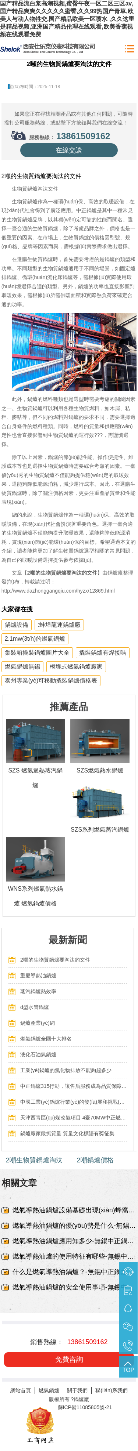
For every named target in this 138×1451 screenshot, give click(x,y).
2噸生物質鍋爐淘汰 (34, 1160)
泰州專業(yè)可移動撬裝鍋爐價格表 (51, 680)
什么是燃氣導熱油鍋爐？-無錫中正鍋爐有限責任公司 (75, 1271)
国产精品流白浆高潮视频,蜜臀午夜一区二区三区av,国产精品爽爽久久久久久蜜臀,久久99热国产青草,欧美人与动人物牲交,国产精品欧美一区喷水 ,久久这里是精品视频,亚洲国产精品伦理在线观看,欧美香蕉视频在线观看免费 (67, 18)
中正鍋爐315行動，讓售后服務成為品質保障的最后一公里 (73, 1086)
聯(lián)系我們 (111, 1390)
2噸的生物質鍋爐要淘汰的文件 (55, 960)
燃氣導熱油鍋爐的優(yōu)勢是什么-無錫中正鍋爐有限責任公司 (75, 1225)
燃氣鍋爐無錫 (22, 666)
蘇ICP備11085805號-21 (85, 1407)
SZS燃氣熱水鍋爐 (100, 770)
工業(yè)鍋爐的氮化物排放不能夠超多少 (66, 1070)
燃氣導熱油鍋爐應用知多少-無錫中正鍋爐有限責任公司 (75, 1241)
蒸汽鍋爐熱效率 (38, 991)
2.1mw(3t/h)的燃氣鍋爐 (35, 639)
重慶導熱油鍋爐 (38, 975)
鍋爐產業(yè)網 (37, 1023)
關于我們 (77, 1390)
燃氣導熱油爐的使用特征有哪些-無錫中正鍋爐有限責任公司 (75, 1256)
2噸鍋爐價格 (95, 1160)
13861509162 (83, 136)
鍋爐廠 (81, 1399)
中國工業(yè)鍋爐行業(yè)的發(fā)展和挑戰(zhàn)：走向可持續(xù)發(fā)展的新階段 (73, 1102)
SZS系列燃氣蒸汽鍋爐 (100, 829)
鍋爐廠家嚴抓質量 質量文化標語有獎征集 (67, 1133)
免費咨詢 (69, 1359)
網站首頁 (20, 1390)
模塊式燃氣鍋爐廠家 (76, 666)
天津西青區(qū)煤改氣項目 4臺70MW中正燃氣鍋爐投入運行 (73, 1118)
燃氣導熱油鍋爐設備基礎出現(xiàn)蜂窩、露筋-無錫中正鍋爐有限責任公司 (75, 1210)
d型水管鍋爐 (34, 1007)
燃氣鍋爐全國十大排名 (46, 1039)
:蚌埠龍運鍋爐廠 (59, 625)
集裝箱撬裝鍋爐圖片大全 (37, 652)
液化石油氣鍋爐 (38, 1054)
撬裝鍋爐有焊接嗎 (102, 652)
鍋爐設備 (16, 625)
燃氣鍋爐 (49, 1390)
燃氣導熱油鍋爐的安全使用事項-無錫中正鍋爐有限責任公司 (75, 1287)
